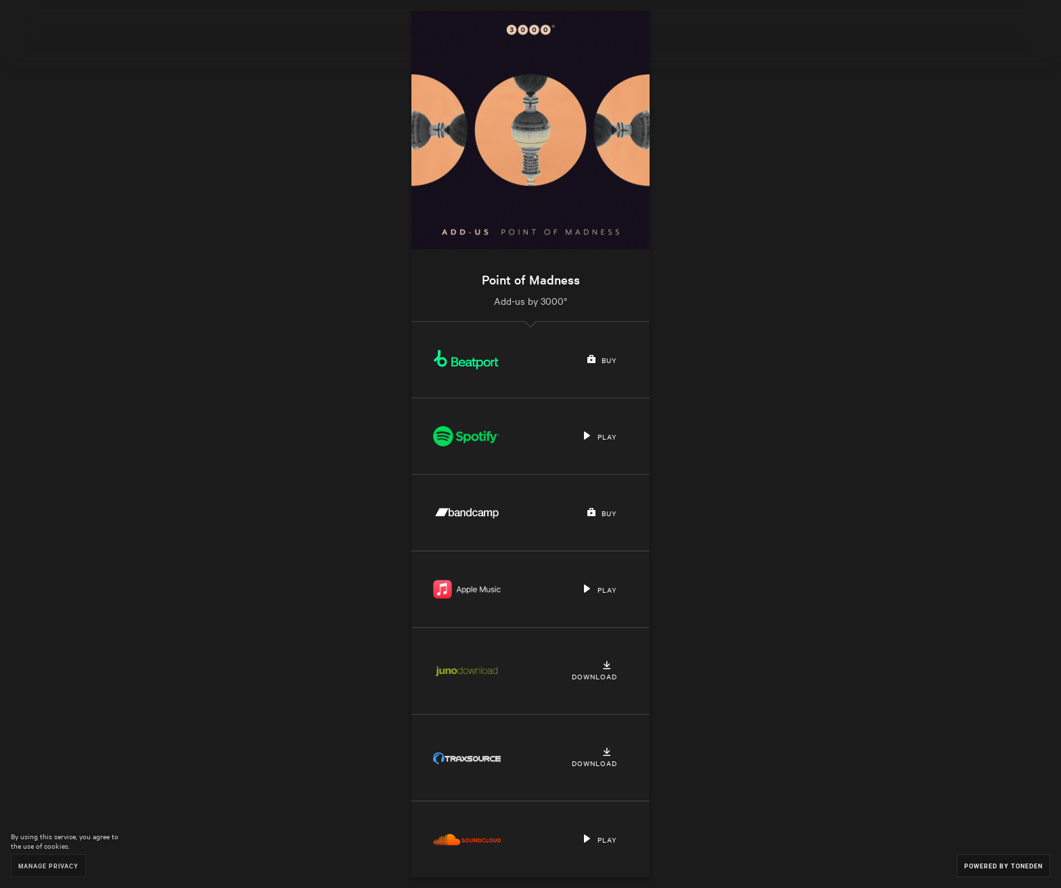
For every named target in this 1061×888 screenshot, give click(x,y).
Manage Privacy (48, 865)
